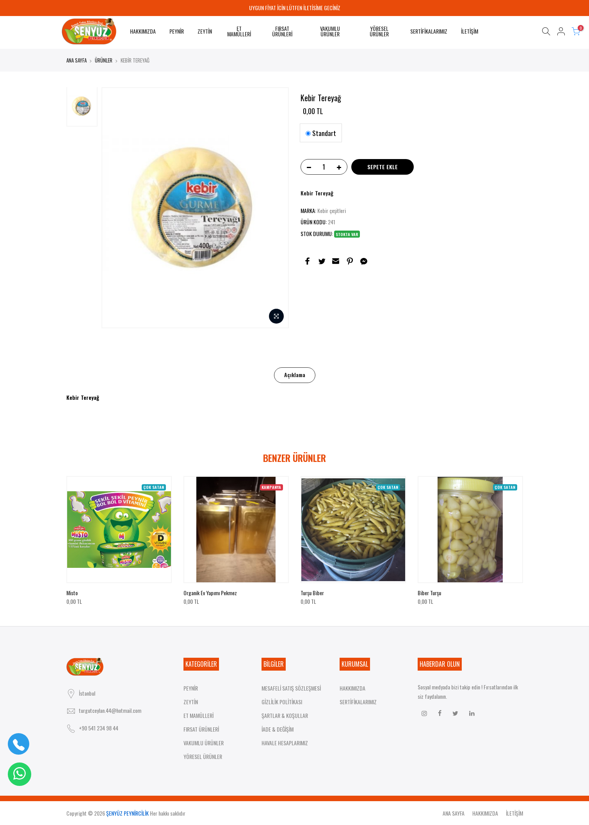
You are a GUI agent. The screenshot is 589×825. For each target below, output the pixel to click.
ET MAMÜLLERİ (239, 31)
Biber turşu (429, 593)
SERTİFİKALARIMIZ (428, 31)
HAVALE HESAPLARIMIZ (285, 743)
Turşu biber (312, 593)
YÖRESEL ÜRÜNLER (379, 31)
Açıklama (294, 374)
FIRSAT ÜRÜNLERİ (282, 31)
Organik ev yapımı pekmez (210, 593)
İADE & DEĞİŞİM (278, 729)
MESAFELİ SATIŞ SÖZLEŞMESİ (291, 688)
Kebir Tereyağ (317, 193)
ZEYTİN (205, 31)
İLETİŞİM (469, 31)
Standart (321, 133)
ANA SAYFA (76, 60)
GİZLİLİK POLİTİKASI (282, 702)
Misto (72, 593)
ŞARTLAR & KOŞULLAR (285, 715)
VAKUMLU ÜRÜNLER (330, 31)
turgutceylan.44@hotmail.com (110, 710)
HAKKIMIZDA (143, 31)
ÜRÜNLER (103, 60)
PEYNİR (176, 31)
